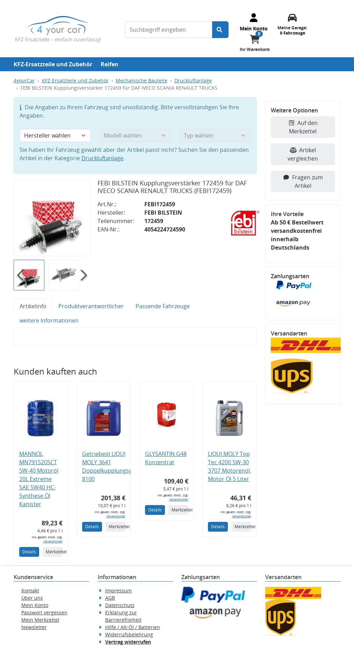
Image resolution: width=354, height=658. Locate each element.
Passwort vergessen (44, 612)
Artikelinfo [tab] (33, 306)
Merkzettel (54, 552)
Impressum (118, 590)
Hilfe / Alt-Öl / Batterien (132, 627)
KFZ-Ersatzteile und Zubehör (53, 64)
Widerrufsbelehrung (129, 634)
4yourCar (24, 80)
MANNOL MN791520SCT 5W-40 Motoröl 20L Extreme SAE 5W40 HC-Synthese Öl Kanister (38, 479)
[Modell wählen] (135, 135)
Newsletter (34, 627)
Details (29, 552)
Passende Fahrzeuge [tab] (163, 306)
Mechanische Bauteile (141, 80)
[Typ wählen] (215, 135)
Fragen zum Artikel (303, 181)
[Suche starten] (220, 29)
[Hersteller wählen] (55, 135)
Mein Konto (34, 605)
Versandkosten (53, 541)
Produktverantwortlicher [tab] (91, 306)
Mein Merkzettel (40, 619)
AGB (110, 597)
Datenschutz (120, 605)
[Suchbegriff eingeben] (168, 29)
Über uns (32, 597)
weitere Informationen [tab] (49, 320)
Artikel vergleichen (303, 154)
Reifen (109, 64)
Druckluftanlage (193, 80)
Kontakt (30, 590)
